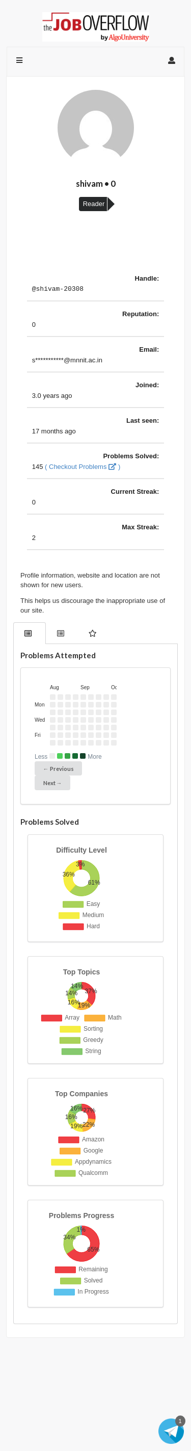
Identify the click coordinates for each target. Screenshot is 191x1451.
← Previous (58, 770)
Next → (52, 784)
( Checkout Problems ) (82, 468)
